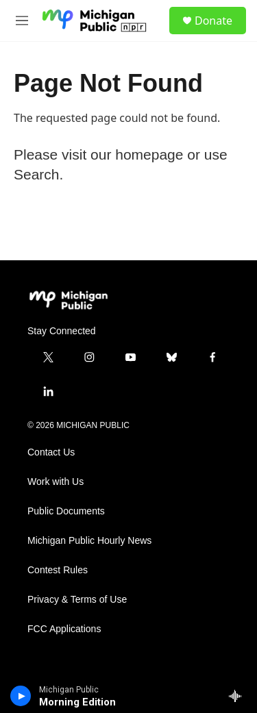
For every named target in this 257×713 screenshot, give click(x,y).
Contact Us (51, 452)
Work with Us (55, 482)
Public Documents (66, 511)
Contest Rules (57, 570)
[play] (20, 696)
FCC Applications (64, 629)
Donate (213, 20)
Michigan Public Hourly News (89, 541)
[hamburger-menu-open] (22, 20)
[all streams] (239, 696)
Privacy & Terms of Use (77, 600)
